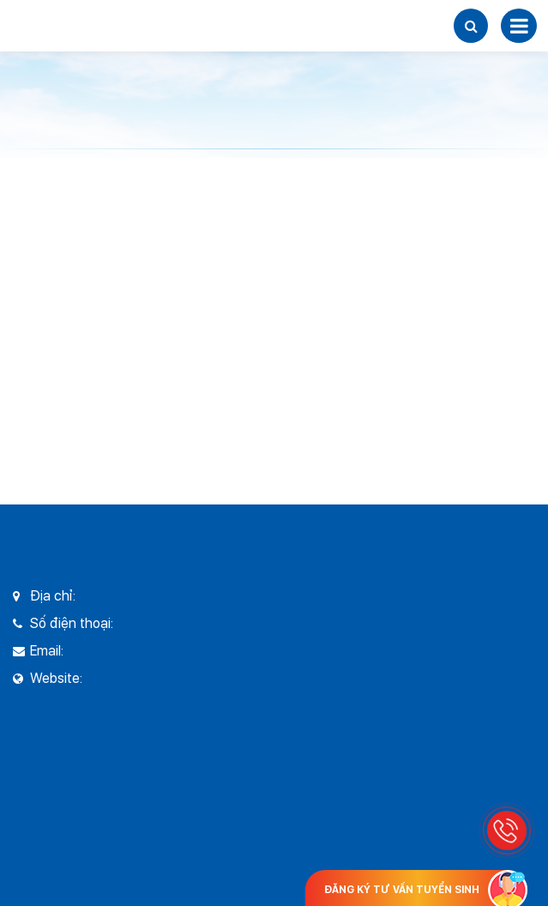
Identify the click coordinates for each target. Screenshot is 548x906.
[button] (471, 26)
